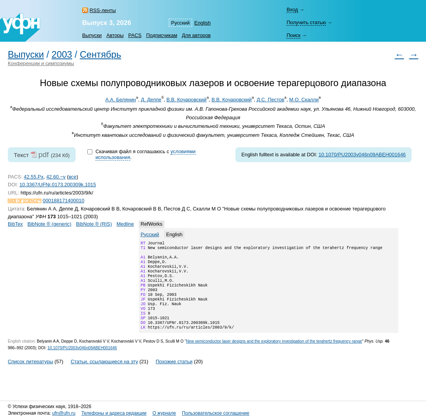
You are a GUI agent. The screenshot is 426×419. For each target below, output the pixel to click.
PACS (134, 35)
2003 (61, 55)
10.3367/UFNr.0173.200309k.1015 (57, 184)
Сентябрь (100, 55)
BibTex (15, 224)
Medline (125, 224)
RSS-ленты (103, 10)
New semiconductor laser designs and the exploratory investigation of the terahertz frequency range (274, 356)
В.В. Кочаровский (186, 100)
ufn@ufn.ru (64, 413)
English (202, 23)
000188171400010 (64, 200)
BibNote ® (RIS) (94, 224)
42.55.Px (34, 177)
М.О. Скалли (304, 100)
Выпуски (92, 35)
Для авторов (196, 35)
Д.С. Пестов (270, 100)
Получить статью (306, 22)
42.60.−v (55, 177)
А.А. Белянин (120, 100)
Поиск (293, 35)
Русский (180, 23)
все (72, 177)
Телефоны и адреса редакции (114, 413)
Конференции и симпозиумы (41, 63)
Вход (292, 9)
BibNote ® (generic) (49, 224)
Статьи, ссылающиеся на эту (104, 376)
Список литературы (30, 376)
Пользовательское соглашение (215, 413)
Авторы (115, 35)
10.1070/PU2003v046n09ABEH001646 (362, 154)
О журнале (164, 413)
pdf (43, 154)
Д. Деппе (151, 100)
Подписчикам (161, 35)
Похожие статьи (174, 376)
